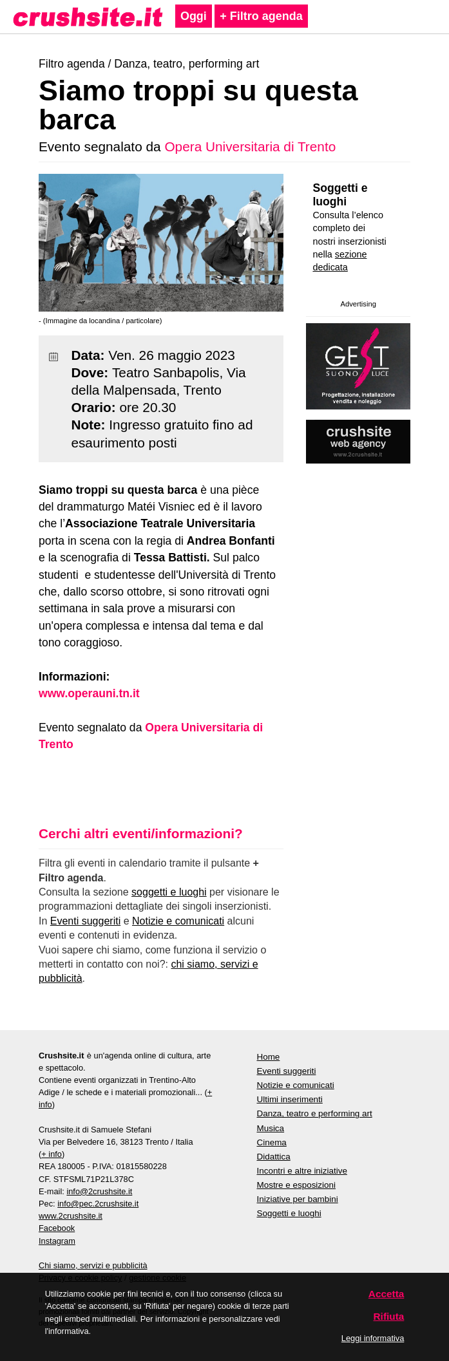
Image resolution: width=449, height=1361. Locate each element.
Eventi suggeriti (85, 920)
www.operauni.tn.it (89, 693)
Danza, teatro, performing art (186, 63)
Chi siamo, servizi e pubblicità (93, 1265)
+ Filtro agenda (261, 16)
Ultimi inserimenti (290, 1099)
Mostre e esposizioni (296, 1185)
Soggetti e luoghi (339, 195)
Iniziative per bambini (297, 1199)
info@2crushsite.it (99, 1191)
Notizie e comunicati (178, 920)
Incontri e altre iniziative (302, 1171)
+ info (51, 1154)
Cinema (272, 1142)
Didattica (274, 1156)
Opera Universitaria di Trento (250, 146)
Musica (271, 1128)
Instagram (57, 1241)
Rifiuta (389, 1316)
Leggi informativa (372, 1338)
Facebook (57, 1228)
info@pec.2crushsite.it (98, 1203)
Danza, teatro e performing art (314, 1113)
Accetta (386, 1293)
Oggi (193, 16)
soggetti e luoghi (169, 892)
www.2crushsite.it (70, 1216)
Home (268, 1057)
